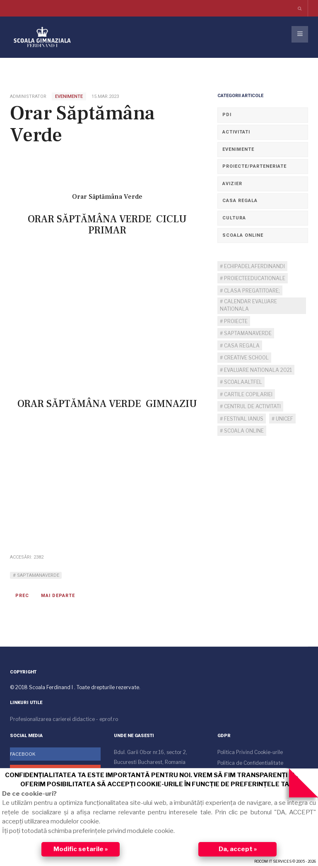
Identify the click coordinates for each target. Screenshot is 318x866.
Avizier (232, 183)
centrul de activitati (252, 406)
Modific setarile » (80, 849)
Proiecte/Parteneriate (254, 166)
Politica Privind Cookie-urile (250, 752)
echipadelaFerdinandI (254, 266)
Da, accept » (238, 849)
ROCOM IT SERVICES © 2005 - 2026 (285, 861)
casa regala (241, 346)
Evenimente (238, 149)
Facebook (23, 754)
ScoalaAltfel (242, 382)
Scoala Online (242, 235)
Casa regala (240, 200)
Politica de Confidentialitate (250, 763)
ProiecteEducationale (254, 278)
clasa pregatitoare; (251, 291)
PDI (226, 114)
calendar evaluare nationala (248, 305)
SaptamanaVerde (37, 575)
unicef (284, 419)
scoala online (243, 431)
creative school (246, 357)
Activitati (236, 132)
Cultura (234, 218)
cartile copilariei (247, 394)
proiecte (235, 321)
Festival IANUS (243, 419)
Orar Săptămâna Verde (82, 124)
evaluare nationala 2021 (257, 370)
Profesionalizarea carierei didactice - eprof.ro (64, 719)
